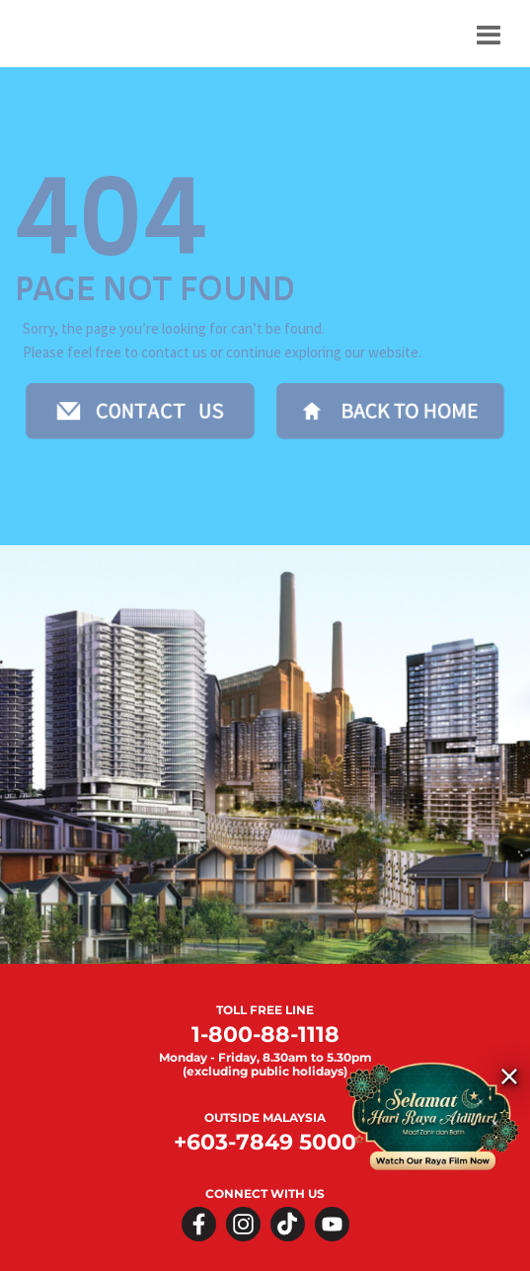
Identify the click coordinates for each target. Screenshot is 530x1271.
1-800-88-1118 (265, 1034)
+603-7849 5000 (265, 1142)
